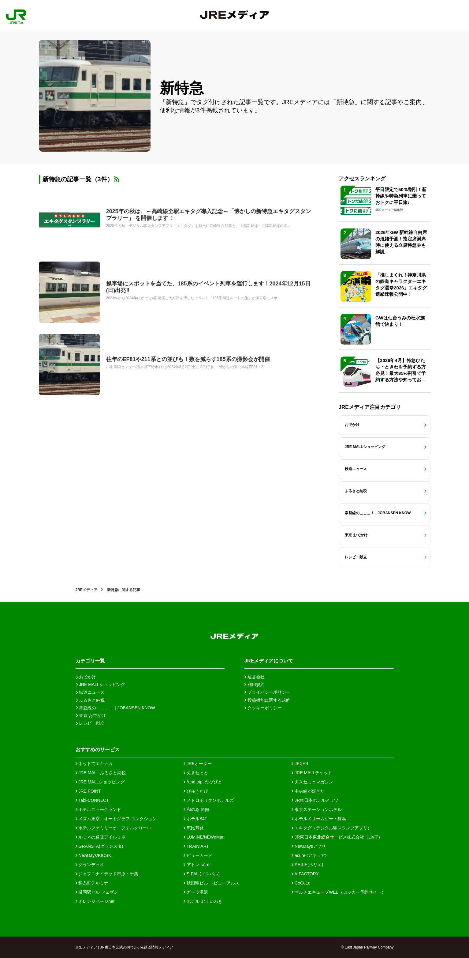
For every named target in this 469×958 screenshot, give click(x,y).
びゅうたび (196, 791)
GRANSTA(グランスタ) (99, 846)
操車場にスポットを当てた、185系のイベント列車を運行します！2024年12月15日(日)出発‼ (208, 287)
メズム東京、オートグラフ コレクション (116, 818)
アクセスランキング (362, 179)
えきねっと (196, 772)
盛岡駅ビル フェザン (97, 892)
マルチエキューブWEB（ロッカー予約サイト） (339, 892)
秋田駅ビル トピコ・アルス (211, 882)
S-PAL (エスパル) (202, 873)
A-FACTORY (305, 873)
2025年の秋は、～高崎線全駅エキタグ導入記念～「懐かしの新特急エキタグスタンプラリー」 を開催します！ (208, 214)
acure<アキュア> (309, 855)
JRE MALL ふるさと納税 (101, 772)
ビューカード (198, 855)
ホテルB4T (195, 818)
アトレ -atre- (197, 864)
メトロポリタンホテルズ (209, 800)
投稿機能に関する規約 (267, 700)
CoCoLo (301, 882)
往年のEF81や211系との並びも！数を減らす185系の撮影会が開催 (188, 359)
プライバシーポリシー (267, 692)
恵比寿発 (194, 827)
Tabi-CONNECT (92, 800)
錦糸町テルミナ (92, 882)
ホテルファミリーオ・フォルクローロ (113, 827)
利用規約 (254, 684)
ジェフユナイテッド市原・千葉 (107, 873)
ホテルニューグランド (98, 809)
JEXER (300, 763)
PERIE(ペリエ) (307, 864)
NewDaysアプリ (309, 846)
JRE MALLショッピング (100, 781)
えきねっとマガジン (312, 781)
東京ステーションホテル (317, 809)
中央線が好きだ (308, 791)
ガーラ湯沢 (196, 892)
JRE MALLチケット (312, 772)
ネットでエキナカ (94, 763)
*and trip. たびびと (203, 781)
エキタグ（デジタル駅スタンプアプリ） (332, 827)
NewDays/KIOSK (93, 855)
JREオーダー (198, 763)
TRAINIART (196, 846)
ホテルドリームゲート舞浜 (319, 818)
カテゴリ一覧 (90, 660)
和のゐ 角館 (196, 809)
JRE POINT (88, 791)
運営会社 (254, 676)
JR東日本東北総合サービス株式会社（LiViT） (337, 837)
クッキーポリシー (263, 707)
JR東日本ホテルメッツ (315, 800)
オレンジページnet (95, 901)
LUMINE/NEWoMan (204, 837)
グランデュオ (90, 864)
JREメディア (86, 590)
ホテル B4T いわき (203, 901)
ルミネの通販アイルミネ (101, 837)
